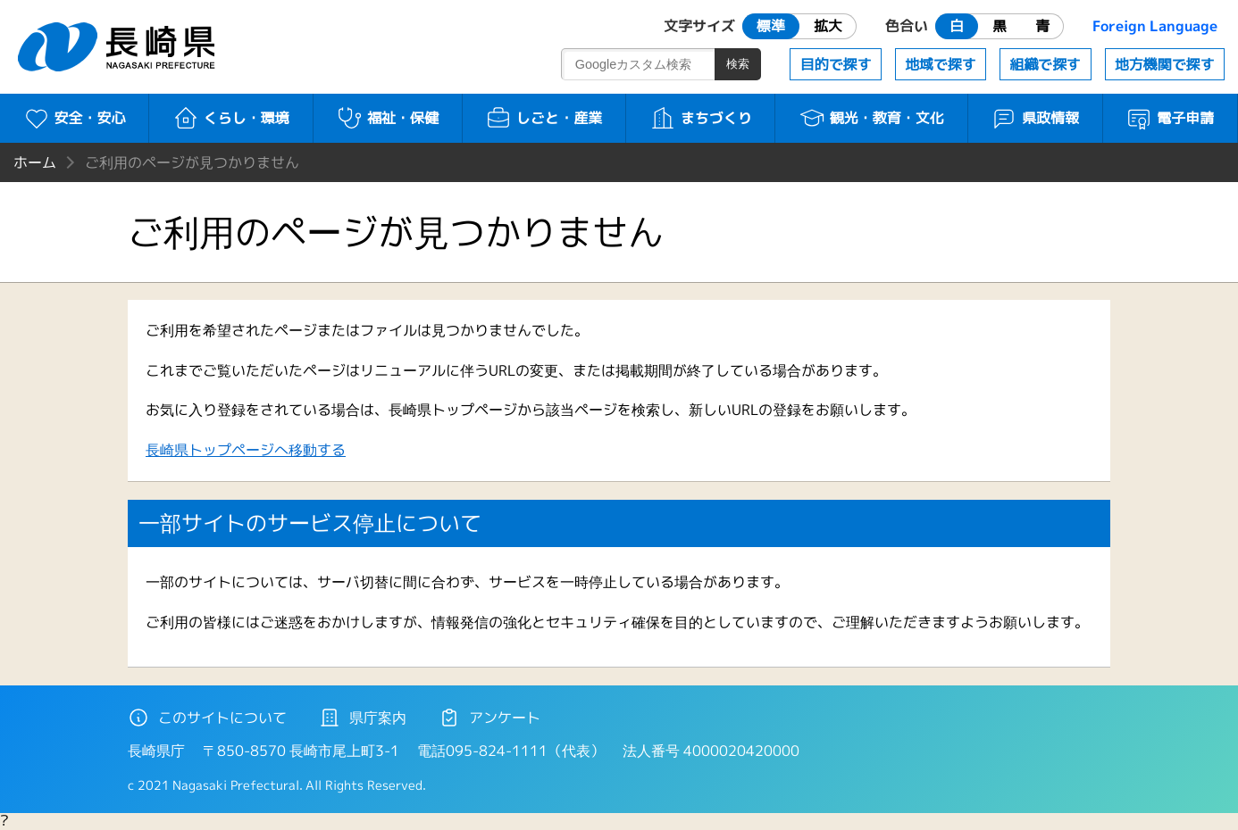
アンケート (489, 717)
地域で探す (940, 64)
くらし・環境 (230, 117)
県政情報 (1035, 117)
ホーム (34, 162)
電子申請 (1169, 117)
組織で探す (1045, 64)
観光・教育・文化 (871, 117)
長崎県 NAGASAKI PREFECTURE (119, 46)
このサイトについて (207, 717)
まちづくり (700, 117)
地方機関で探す (1165, 64)
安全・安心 (74, 117)
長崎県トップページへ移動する (246, 450)
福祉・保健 (387, 117)
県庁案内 (362, 717)
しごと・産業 (543, 117)
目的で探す (836, 64)
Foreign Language (1154, 26)
